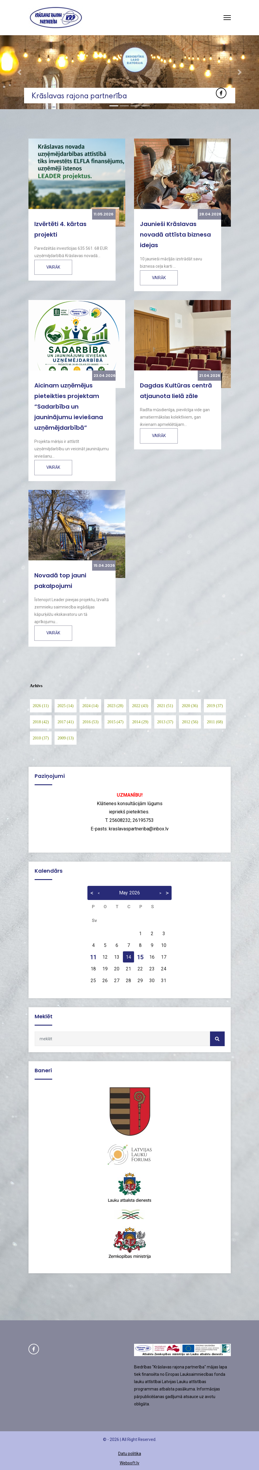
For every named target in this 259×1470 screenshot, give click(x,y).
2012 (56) (190, 722)
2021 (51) (165, 706)
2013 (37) (165, 722)
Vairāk (53, 267)
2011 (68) (215, 722)
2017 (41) (65, 722)
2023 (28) (115, 706)
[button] (19, 72)
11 (93, 957)
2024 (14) (90, 706)
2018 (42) (41, 722)
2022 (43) (140, 706)
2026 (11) (41, 706)
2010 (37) (41, 738)
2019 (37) (215, 706)
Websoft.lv (129, 1463)
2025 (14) (65, 706)
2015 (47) (115, 722)
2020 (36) (190, 706)
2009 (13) (65, 738)
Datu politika (129, 1453)
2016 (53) (90, 722)
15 (140, 957)
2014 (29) (140, 722)
